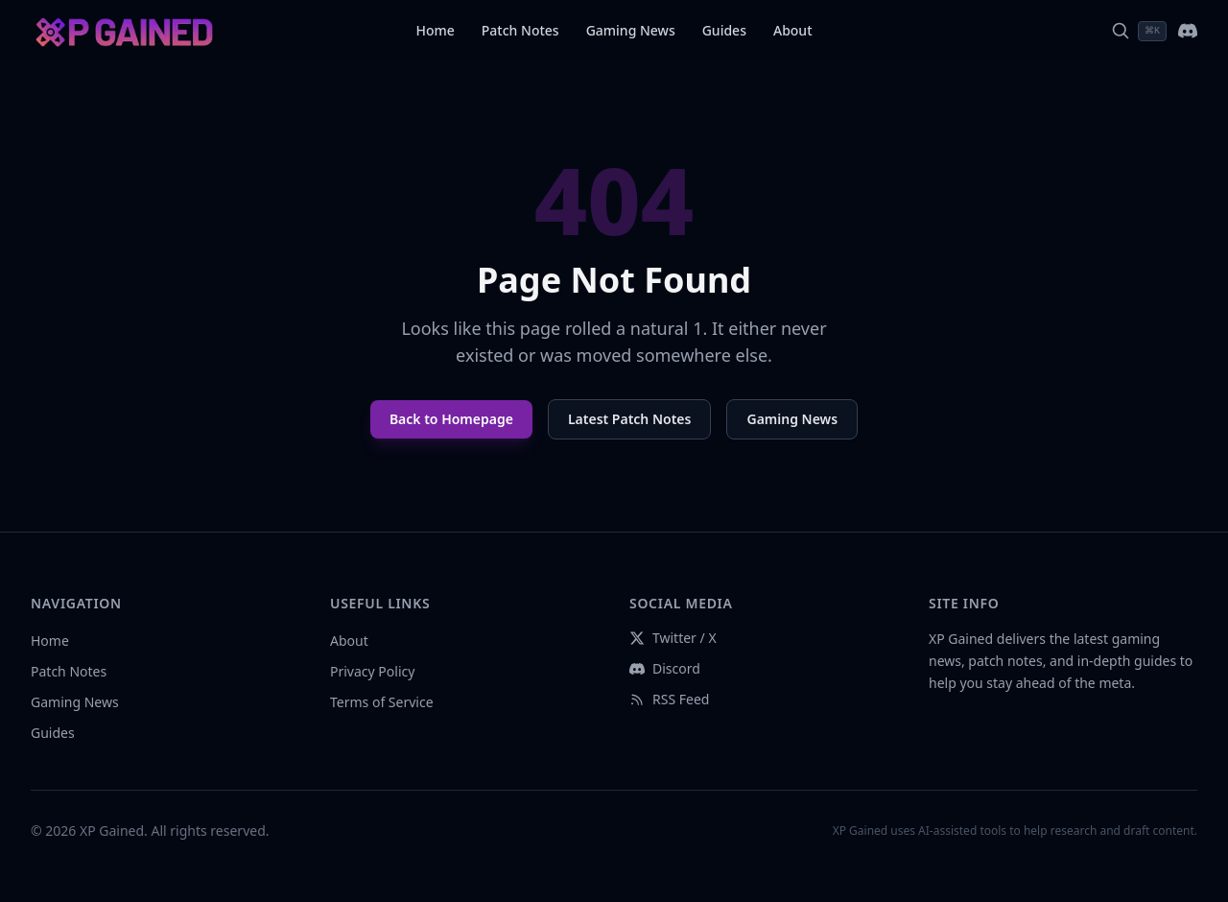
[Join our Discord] (1187, 30)
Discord (664, 668)
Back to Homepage (451, 419)
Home (434, 30)
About (793, 30)
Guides (724, 30)
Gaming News (630, 30)
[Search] (1139, 31)
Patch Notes (520, 30)
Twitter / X (673, 638)
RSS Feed (669, 699)
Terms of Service (382, 702)
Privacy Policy (372, 671)
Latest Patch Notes (630, 419)
